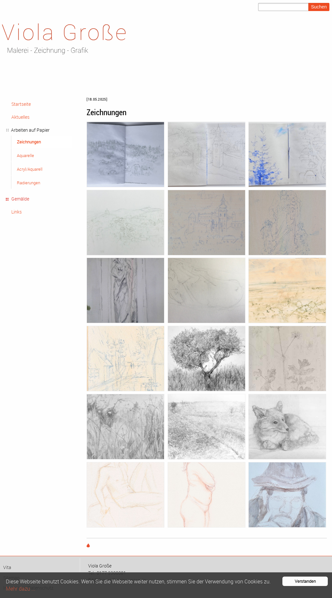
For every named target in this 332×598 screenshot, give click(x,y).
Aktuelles (20, 117)
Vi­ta (7, 567)
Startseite (21, 104)
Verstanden (305, 581)
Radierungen (28, 183)
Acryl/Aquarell (29, 169)
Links (16, 212)
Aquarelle (25, 155)
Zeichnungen (29, 142)
